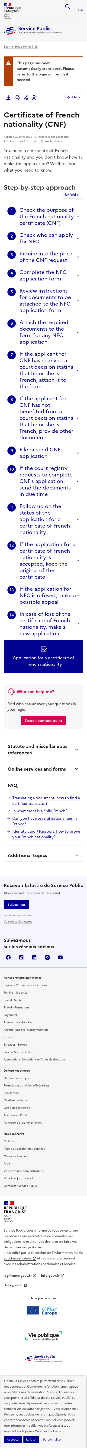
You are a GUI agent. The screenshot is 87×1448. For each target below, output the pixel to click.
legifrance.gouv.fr (20, 1275)
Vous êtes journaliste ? (18, 1178)
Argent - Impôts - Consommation (26, 1030)
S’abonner (16, 904)
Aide (7, 1163)
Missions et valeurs (16, 1156)
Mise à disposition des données (24, 1149)
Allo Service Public (16, 1115)
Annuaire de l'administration (23, 1123)
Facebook (8, 957)
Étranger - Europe (15, 1045)
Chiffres (9, 1141)
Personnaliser (52, 1439)
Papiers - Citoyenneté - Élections (25, 985)
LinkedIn (34, 957)
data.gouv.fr (16, 1285)
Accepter (13, 1439)
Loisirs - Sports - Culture (19, 1052)
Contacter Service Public (20, 1186)
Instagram (47, 957)
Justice (8, 1037)
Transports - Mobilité (18, 1022)
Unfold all (73, 194)
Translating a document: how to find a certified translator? (46, 800)
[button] (35, 98)
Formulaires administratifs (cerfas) (26, 1085)
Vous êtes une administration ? (24, 1171)
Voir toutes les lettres (18, 922)
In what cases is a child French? (39, 811)
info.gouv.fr (52, 1275)
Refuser (31, 1439)
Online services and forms (37, 769)
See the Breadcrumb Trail (21, 47)
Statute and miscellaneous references (37, 749)
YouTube (60, 957)
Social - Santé (13, 1000)
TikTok (21, 957)
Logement (10, 1015)
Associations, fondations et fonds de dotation (34, 1059)
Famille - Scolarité (15, 993)
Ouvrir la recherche (67, 6)
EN (74, 97)
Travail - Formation (16, 1007)
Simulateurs (11, 1093)
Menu (80, 10)
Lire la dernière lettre (18, 915)
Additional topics (27, 855)
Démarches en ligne (17, 1078)
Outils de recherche (17, 1108)
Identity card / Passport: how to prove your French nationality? (46, 834)
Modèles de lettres (16, 1100)
